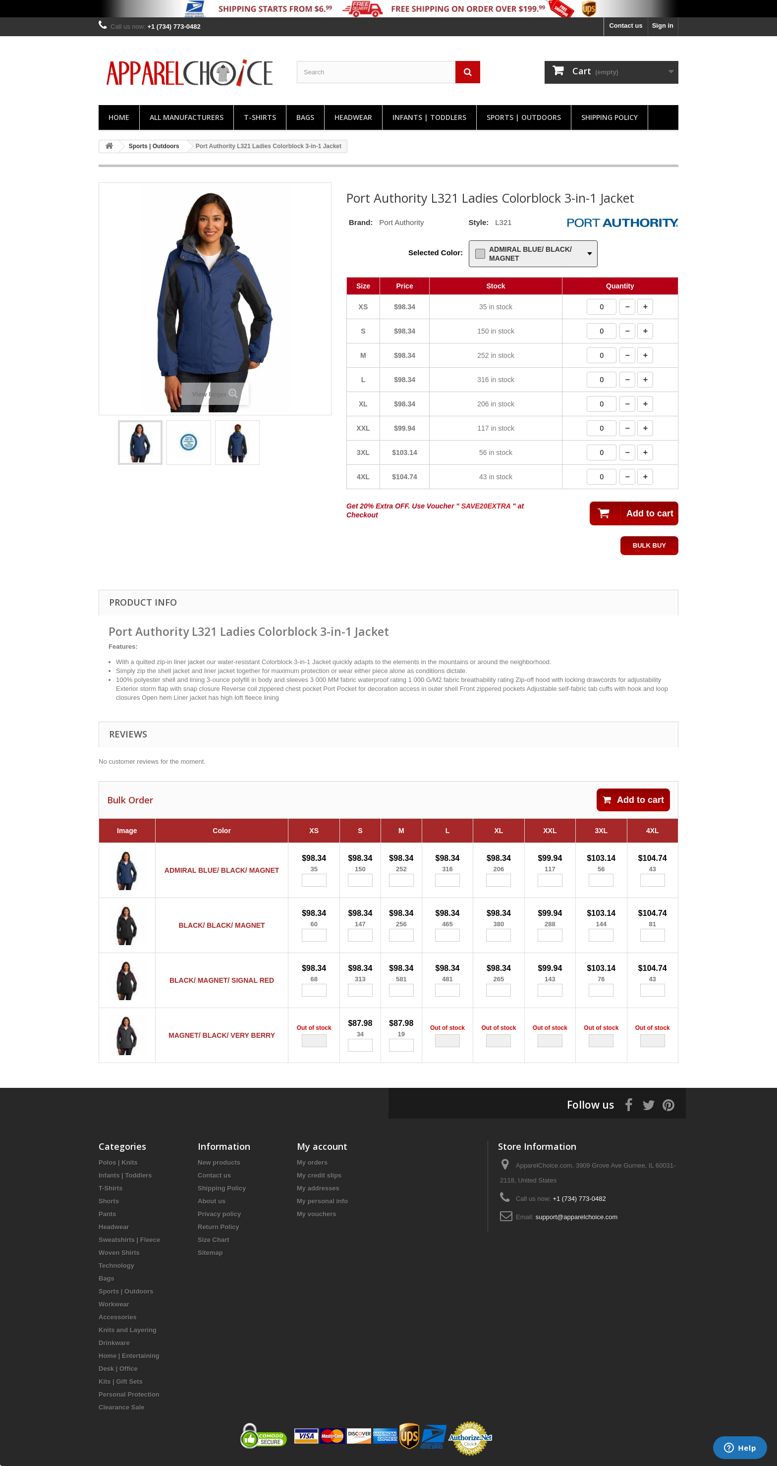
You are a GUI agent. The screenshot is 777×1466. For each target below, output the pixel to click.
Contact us (625, 25)
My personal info (322, 1201)
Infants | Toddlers (429, 117)
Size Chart (213, 1239)
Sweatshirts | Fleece (129, 1239)
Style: (478, 222)
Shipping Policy (609, 117)
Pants (107, 1214)
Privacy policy (219, 1214)
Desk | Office (118, 1368)
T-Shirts (260, 117)
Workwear (114, 1304)
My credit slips (319, 1175)
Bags (305, 117)
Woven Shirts (119, 1252)
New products (219, 1162)
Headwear (353, 117)
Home (119, 117)
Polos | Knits (118, 1162)
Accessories (118, 1317)
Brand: (361, 222)
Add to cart (633, 800)
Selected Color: (435, 252)
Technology (116, 1265)
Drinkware (114, 1343)
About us (211, 1201)
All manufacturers (186, 117)
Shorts (109, 1201)
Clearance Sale (122, 1407)
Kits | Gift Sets (121, 1381)
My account (322, 1146)
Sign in (662, 25)
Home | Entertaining (129, 1355)
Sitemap (210, 1252)
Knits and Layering (128, 1330)
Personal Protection (129, 1394)
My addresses (318, 1188)
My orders (312, 1162)
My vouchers (316, 1214)
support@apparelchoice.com (577, 1217)
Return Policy (218, 1227)
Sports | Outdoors (524, 117)
